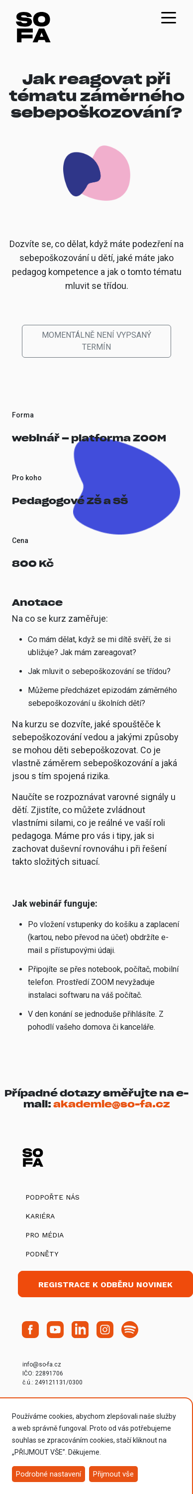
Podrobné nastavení (48, 1474)
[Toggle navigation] (168, 17)
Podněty (41, 1254)
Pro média (44, 1235)
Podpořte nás (52, 1197)
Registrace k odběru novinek (105, 1284)
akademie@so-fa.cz (111, 1104)
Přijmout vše (113, 1474)
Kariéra (40, 1216)
